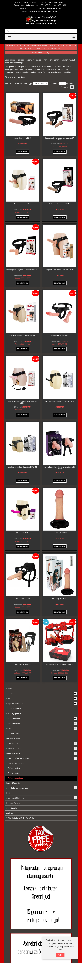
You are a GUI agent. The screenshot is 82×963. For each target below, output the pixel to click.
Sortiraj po (28, 83)
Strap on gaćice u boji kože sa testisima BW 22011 (22, 270)
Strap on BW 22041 (22, 533)
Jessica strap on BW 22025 (59, 335)
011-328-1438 (32, 2)
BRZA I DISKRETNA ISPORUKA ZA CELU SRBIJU (41, 11)
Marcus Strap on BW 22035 (22, 138)
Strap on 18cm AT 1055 (22, 599)
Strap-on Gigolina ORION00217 (22, 664)
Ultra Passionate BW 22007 (22, 204)
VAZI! (60, 955)
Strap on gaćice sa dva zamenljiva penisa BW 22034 (59, 139)
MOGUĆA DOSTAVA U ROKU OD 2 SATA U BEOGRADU (41, 8)
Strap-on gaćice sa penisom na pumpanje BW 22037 (22, 402)
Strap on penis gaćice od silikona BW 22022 (22, 335)
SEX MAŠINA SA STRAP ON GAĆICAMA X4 (59, 664)
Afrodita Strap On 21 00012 (59, 533)
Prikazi (56, 83)
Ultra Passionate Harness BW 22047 (59, 204)
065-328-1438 (59, 2)
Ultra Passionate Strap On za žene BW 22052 (22, 467)
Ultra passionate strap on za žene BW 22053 (59, 401)
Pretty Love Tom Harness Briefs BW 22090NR (59, 270)
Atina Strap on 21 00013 (59, 599)
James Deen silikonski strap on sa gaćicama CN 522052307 (59, 468)
